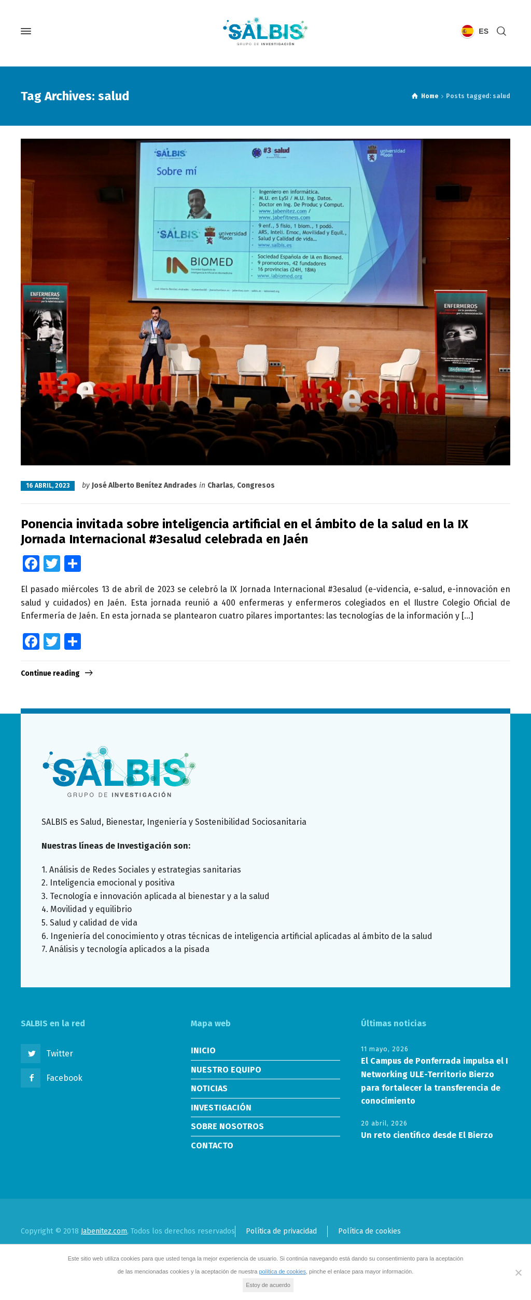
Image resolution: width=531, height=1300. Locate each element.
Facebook (64, 1078)
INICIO (203, 1050)
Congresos (256, 485)
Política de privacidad (281, 1231)
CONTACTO (212, 1145)
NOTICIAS (209, 1088)
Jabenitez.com (104, 1231)
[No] (518, 1272)
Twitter (59, 1053)
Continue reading (50, 673)
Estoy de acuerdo (268, 1285)
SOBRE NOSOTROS (227, 1126)
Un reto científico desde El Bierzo (427, 1135)
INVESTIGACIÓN (221, 1108)
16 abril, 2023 (47, 485)
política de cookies (282, 1271)
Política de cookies (369, 1231)
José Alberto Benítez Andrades (144, 485)
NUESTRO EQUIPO (226, 1070)
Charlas (220, 485)
